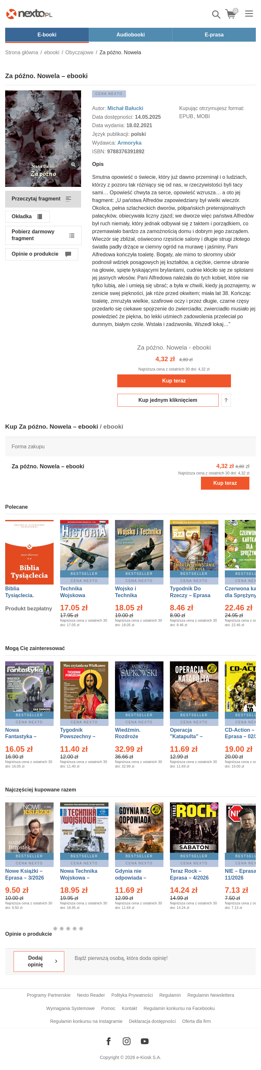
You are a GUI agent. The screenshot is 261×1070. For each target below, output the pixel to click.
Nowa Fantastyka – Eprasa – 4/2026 (24, 736)
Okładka (22, 216)
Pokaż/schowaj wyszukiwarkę (216, 14)
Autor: (99, 108)
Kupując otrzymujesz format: (212, 108)
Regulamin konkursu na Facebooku (178, 1008)
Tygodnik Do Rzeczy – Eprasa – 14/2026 (190, 595)
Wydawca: (104, 143)
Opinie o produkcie (35, 254)
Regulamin (170, 995)
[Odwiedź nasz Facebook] (108, 1041)
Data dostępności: (113, 117)
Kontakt (129, 1008)
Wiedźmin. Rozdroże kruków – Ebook (135, 736)
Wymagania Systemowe (70, 1008)
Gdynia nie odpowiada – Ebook (130, 877)
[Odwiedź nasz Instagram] (126, 1041)
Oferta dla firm (196, 1021)
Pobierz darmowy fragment (33, 235)
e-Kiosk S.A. (148, 1057)
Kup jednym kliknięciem (168, 400)
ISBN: (99, 151)
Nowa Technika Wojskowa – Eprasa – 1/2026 (79, 877)
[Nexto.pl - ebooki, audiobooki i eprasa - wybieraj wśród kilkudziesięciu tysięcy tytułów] (29, 14)
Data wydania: (109, 125)
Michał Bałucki (125, 108)
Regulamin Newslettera (210, 995)
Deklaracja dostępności (152, 1021)
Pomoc (108, 1008)
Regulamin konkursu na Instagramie (86, 1021)
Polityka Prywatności (132, 995)
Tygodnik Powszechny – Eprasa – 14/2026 (81, 736)
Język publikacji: (111, 134)
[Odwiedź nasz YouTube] (145, 1041)
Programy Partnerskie (48, 995)
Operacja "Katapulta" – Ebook (186, 736)
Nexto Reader (91, 995)
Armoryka (129, 143)
